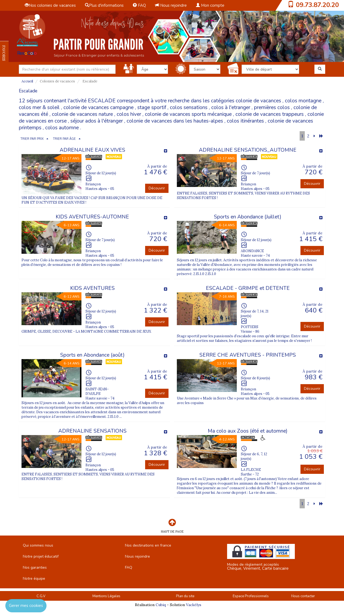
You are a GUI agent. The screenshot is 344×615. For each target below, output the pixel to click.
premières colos (272, 107)
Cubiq (161, 604)
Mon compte (210, 5)
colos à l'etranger (230, 107)
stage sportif (151, 107)
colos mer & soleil (39, 107)
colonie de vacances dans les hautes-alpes (175, 120)
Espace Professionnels (251, 596)
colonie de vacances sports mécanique (188, 114)
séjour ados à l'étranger (96, 120)
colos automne (62, 127)
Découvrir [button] (157, 188)
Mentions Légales (106, 596)
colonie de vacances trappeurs (269, 114)
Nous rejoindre (171, 5)
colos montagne (303, 100)
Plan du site (185, 596)
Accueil (27, 81)
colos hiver (129, 114)
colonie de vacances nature (82, 114)
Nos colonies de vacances (50, 5)
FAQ (139, 5)
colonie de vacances (258, 100)
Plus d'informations (104, 5)
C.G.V (41, 596)
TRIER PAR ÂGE (64, 139)
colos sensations (188, 107)
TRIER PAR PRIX (32, 139)
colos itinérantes (245, 120)
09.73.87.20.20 (317, 5)
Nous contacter (303, 596)
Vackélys (193, 604)
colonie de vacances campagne (98, 107)
